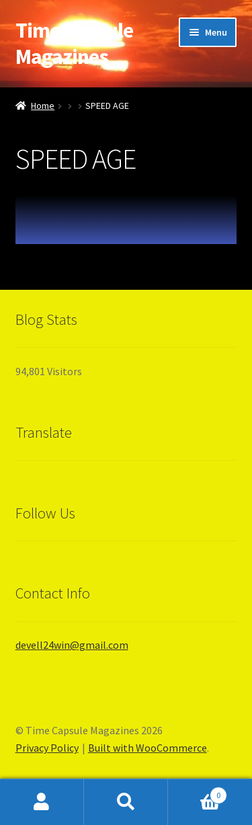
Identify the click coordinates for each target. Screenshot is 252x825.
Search (126, 802)
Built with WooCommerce (147, 747)
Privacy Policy (47, 747)
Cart (197, 792)
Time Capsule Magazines (74, 43)
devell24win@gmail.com (71, 645)
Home (42, 106)
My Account (42, 802)
